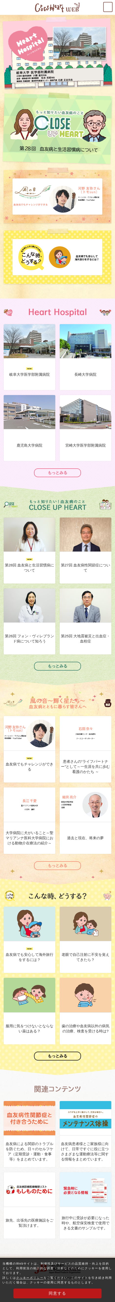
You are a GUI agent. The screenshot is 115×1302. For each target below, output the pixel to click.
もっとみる (57, 473)
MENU (112, 5)
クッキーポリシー (30, 1278)
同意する (57, 1293)
